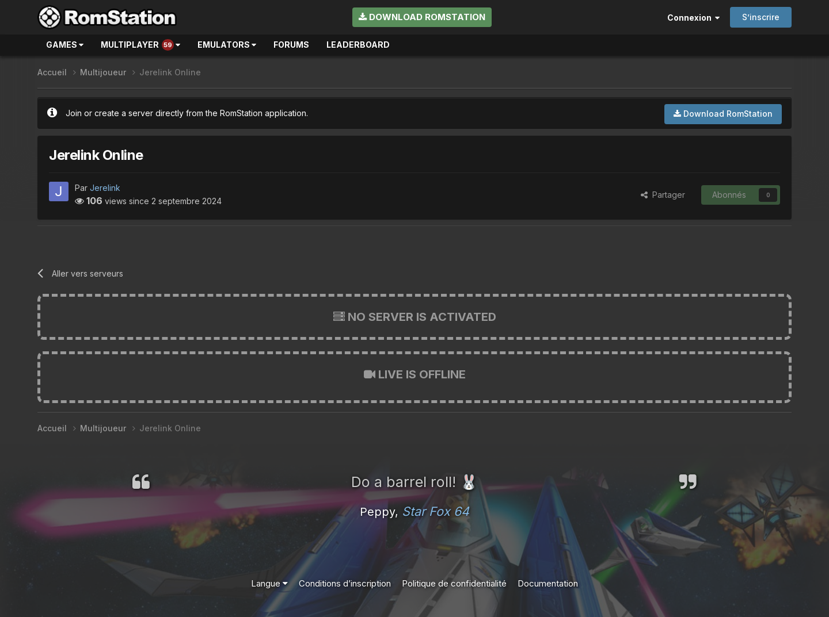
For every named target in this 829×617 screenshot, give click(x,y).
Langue (269, 583)
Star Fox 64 (435, 511)
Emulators (226, 44)
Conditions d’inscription (345, 583)
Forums (291, 44)
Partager (663, 195)
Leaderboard (358, 44)
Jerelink (105, 188)
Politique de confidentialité (454, 583)
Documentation (548, 583)
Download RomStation (422, 17)
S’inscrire (760, 17)
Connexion (693, 17)
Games (64, 44)
